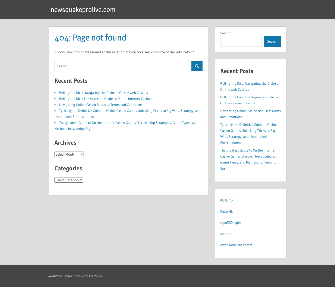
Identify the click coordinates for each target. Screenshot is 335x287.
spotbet (226, 233)
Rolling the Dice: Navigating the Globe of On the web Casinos (103, 92)
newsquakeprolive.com (83, 9)
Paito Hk (226, 211)
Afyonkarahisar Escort (236, 245)
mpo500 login (230, 222)
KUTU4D (226, 200)
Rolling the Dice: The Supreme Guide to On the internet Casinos (105, 98)
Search (225, 33)
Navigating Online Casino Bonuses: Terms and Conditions (101, 104)
